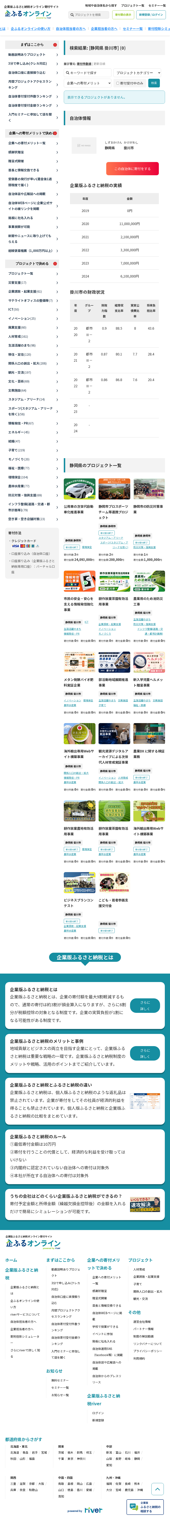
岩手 (35, 1452)
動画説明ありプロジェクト (27, 54)
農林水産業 (18, 486)
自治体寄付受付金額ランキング (30, 105)
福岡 (109, 1484)
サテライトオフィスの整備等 (30, 300)
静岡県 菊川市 (73, 622)
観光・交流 (19, 372)
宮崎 (118, 1490)
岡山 (80, 1484)
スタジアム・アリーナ (26, 399)
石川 (128, 1452)
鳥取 (61, 1484)
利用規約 (139, 1358)
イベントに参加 (102, 1334)
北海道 (14, 1452)
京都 (32, 1484)
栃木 (70, 1452)
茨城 (61, 1452)
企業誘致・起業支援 (25, 291)
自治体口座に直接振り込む (27, 72)
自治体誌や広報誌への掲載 (27, 194)
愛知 (109, 1465)
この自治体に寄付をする (132, 168)
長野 (118, 1459)
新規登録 (98, 1420)
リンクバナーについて (147, 1344)
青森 (25, 1452)
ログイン (98, 1413)
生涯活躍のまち (22, 345)
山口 (61, 1490)
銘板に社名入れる (20, 218)
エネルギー (18, 432)
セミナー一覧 (157, 5)
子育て (16, 450)
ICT (13, 309)
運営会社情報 (142, 1322)
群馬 (80, 1452)
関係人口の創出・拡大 (27, 363)
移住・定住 (19, 354)
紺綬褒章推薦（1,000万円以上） (31, 250)
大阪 (41, 1484)
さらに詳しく (145, 1005)
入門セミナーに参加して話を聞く (30, 117)
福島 (32, 1459)
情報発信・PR (21, 423)
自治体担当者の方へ (71, 28)
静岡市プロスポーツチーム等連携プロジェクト (113, 512)
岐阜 (128, 1459)
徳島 (70, 1490)
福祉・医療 (18, 468)
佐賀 (118, 1484)
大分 (109, 1490)
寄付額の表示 (123, 15)
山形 (22, 1459)
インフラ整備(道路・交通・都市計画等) (29, 507)
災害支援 (17, 282)
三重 (13, 1484)
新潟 (109, 1452)
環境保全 (18, 477)
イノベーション (22, 318)
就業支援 (17, 327)
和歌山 (33, 1490)
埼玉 (89, 1452)
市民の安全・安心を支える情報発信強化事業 (78, 604)
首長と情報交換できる (23, 170)
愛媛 (89, 1490)
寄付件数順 (84, 64)
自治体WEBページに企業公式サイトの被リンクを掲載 (30, 206)
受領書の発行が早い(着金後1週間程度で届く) (30, 182)
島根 (70, 1484)
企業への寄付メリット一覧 (27, 143)
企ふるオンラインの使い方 (31, 28)
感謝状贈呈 (16, 152)
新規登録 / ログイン (151, 15)
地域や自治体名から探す (101, 5)
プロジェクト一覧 (132, 5)
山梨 (109, 1459)
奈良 (22, 1490)
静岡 (137, 1459)
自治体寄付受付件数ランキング (30, 96)
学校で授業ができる (105, 1326)
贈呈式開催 (16, 161)
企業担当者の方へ (104, 28)
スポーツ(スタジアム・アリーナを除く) (30, 411)
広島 (89, 1484)
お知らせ (54, 1371)
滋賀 (22, 1484)
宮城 (44, 1452)
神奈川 (81, 1459)
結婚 (14, 441)
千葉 (61, 1459)
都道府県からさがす (23, 1439)
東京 (70, 1459)
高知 (61, 1496)
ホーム (11, 1260)
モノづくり (18, 459)
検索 (154, 83)
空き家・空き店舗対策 (26, 519)
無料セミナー (60, 1380)
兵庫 (13, 1490)
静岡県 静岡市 (73, 540)
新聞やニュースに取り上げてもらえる (29, 239)
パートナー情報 (143, 1329)
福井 (137, 1452)
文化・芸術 (18, 381)
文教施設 (17, 390)
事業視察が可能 (19, 226)
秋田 (13, 1459)
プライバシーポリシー (147, 1351)
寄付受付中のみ (129, 83)
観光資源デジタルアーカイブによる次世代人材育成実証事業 (113, 757)
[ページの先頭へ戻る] (157, 1489)
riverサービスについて (25, 1314)
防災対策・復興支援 (25, 495)
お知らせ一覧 (60, 1395)
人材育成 (18, 336)
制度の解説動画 (143, 1336)
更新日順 (99, 64)
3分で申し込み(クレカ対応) (27, 63)
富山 (118, 1452)
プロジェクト (140, 1260)
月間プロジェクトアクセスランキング (30, 84)
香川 (80, 1490)
